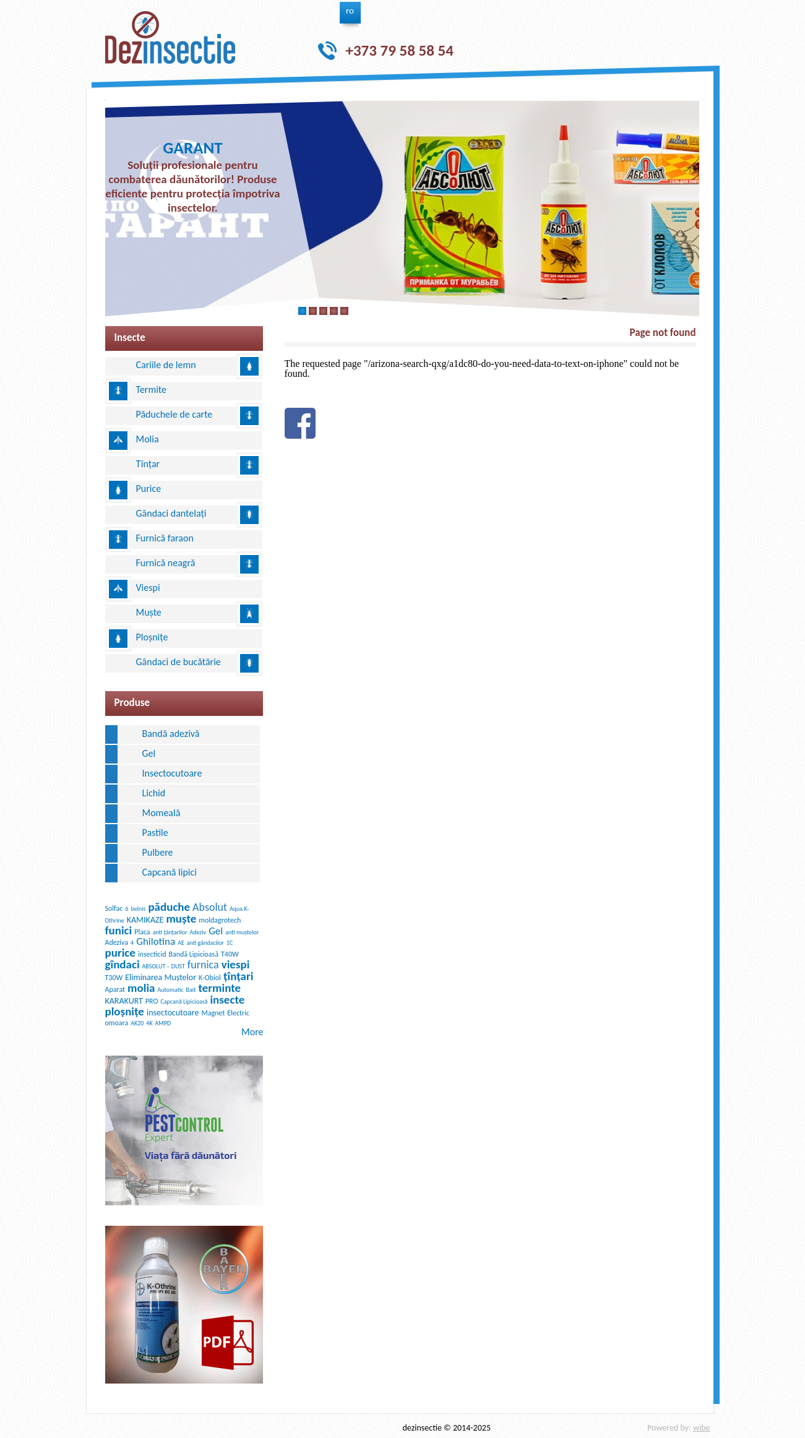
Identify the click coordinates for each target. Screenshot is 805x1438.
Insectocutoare (172, 773)
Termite (151, 389)
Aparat (115, 989)
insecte (227, 999)
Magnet (213, 1013)
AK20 (137, 1023)
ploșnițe (124, 1011)
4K (149, 1023)
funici (118, 930)
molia (141, 988)
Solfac (114, 908)
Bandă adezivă (171, 733)
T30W (114, 977)
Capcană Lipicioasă (183, 1001)
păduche (169, 907)
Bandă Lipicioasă (193, 954)
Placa (142, 932)
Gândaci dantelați (171, 513)
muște (181, 918)
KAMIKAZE (145, 920)
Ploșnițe (152, 637)
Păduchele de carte (174, 414)
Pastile (155, 832)
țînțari (238, 976)
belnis (138, 909)
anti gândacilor (205, 943)
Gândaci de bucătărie (178, 662)
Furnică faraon (165, 538)
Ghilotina (155, 941)
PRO (151, 1001)
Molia (147, 439)
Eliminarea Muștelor (160, 977)
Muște (148, 612)
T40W (230, 954)
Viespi (148, 587)
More (252, 1032)
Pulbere (157, 852)
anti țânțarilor (170, 932)
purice (120, 952)
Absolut (209, 907)
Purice (148, 488)
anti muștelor (242, 932)
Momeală (161, 813)
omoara (117, 1022)
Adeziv (197, 932)
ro (350, 10)
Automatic (170, 990)
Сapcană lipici (169, 872)
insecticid (152, 954)
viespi (236, 964)
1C (229, 943)
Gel (149, 753)
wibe (701, 1428)
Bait (191, 990)
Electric (238, 1013)
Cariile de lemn (166, 365)
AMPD (163, 1023)
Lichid (154, 793)
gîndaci (122, 964)
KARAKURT (124, 1001)
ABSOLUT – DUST (163, 966)
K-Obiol (210, 977)
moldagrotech (220, 920)
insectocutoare (173, 1012)
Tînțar (148, 464)
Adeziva (117, 942)
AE (181, 943)
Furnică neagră (166, 563)
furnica (203, 964)
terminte (219, 988)
